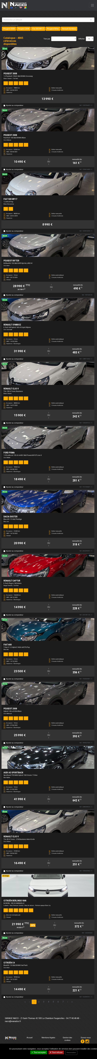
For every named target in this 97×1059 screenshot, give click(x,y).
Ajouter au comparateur (14, 105)
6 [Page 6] (58, 1002)
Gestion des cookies (67, 1039)
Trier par (46, 39)
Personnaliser (71, 1052)
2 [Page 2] (39, 1002)
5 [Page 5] (53, 1002)
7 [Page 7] (63, 1002)
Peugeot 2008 (23, 29)
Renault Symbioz (69, 29)
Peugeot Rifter (53, 29)
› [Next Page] (67, 1002)
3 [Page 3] (43, 1002)
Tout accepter (39, 1052)
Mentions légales (48, 1038)
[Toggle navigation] (92, 5)
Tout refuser (56, 1052)
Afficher (81, 39)
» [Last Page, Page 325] (71, 1002)
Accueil (29, 1038)
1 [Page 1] (34, 1002)
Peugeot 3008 (9, 29)
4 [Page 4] (48, 1002)
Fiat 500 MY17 (38, 29)
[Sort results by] (63, 38)
